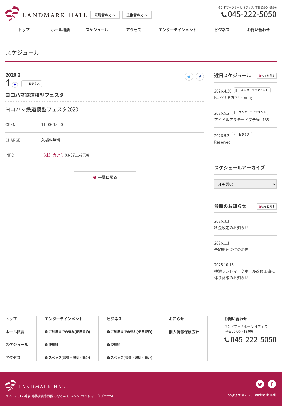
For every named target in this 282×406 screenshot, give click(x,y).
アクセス (133, 30)
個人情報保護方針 (184, 332)
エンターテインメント (178, 30)
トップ (24, 30)
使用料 (53, 344)
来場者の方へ (105, 15)
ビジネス (221, 30)
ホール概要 (60, 30)
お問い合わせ (258, 30)
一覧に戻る (107, 177)
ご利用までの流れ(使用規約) (69, 331)
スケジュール (97, 30)
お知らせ (176, 319)
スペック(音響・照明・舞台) (69, 357)
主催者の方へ (137, 15)
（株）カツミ (52, 155)
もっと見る (268, 75)
